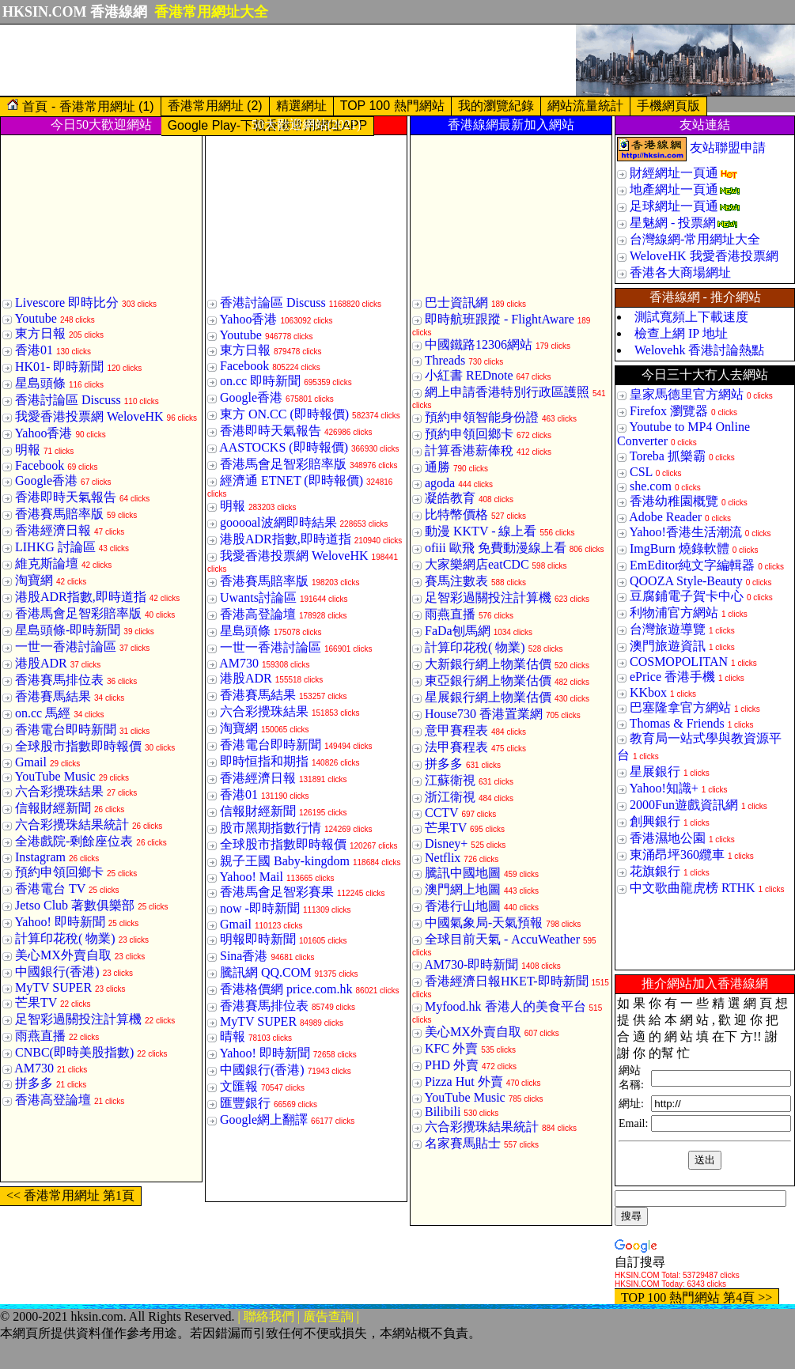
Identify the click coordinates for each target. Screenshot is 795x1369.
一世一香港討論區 (65, 646)
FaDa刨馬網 (457, 630)
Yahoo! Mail (251, 876)
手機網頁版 (668, 105)
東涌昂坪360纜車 (677, 854)
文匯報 (239, 1086)
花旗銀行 (655, 871)
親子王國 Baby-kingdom (285, 861)
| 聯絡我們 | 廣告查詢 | (299, 1316)
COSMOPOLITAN (679, 661)
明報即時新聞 (258, 939)
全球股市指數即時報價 (78, 746)
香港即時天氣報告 (65, 497)
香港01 (34, 350)
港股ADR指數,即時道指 (80, 596)
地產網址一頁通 (674, 189)
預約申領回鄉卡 (59, 872)
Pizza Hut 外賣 (464, 1081)
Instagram (40, 857)
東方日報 (40, 333)
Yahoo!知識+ (663, 788)
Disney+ (446, 843)
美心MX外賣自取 (63, 955)
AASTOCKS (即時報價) (283, 447)
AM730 (34, 1068)
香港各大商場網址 (680, 272)
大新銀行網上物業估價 (488, 664)
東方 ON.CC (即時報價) (284, 414)
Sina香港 (243, 955)
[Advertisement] (288, 60)
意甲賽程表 (456, 730)
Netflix (442, 857)
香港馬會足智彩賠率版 (78, 613)
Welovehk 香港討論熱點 (699, 350)
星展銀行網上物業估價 (488, 697)
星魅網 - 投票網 (673, 222)
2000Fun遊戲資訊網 (684, 804)
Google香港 (46, 480)
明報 (27, 449)
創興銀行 (655, 821)
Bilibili (442, 1111)
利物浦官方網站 (674, 612)
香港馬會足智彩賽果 (277, 891)
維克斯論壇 (46, 563)
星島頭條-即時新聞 (67, 630)
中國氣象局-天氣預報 (484, 922)
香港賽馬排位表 (59, 679)
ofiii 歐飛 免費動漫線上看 (495, 547)
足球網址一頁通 (674, 206)
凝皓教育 (450, 498)
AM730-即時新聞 (471, 964)
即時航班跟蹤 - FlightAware (499, 319)
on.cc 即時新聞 (260, 381)
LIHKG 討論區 (55, 547)
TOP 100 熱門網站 (392, 105)
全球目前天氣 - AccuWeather (502, 939)
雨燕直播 (40, 1035)
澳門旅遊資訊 (668, 645)
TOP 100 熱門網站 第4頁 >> (696, 1297)
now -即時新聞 (260, 908)
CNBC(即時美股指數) (74, 1052)
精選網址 (301, 105)
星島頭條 (40, 383)
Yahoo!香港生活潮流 (685, 532)
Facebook (39, 465)
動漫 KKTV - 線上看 (480, 531)
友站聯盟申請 (728, 147)
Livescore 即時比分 (67, 302)
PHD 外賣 (452, 1065)
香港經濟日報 (53, 530)
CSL (641, 471)
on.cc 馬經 (42, 713)
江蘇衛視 (450, 780)
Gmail (31, 762)
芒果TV (36, 1002)
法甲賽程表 (456, 747)
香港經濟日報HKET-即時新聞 (507, 981)
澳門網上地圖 (463, 889)
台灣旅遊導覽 (668, 629)
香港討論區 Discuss (68, 400)
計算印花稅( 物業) (65, 938)
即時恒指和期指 (264, 761)
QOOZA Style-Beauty (686, 581)
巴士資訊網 (456, 302)
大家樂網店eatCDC (477, 564)
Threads (445, 360)
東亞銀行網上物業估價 (488, 680)
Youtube (35, 318)
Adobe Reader (665, 517)
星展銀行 (655, 771)
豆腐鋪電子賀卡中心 (687, 596)
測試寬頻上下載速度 (691, 316)
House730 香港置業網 (484, 713)
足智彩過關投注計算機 (78, 1019)
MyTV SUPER (53, 987)
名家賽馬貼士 (463, 1143)
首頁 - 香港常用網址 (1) (80, 105)
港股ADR (41, 663)
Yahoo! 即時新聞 (59, 921)
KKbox (648, 692)
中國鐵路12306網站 (478, 344)
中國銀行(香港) (57, 971)
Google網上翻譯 (264, 1119)
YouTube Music (54, 776)
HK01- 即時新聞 (59, 366)
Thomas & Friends (677, 723)
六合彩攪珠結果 (59, 791)
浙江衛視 (450, 797)
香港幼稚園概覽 (674, 501)
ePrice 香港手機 (672, 676)
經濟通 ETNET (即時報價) (291, 480)
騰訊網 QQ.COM (266, 972)
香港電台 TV (50, 888)
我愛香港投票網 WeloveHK (89, 416)
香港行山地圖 (463, 906)
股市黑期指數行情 (270, 827)
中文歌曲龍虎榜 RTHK (692, 887)
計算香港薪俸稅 (469, 450)
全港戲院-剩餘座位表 (74, 841)
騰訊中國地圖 (463, 872)
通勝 (437, 467)
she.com (651, 486)
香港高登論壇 (53, 1099)
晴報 (232, 1036)
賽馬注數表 (456, 581)
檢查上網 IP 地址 (681, 333)
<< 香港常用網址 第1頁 (70, 1195)
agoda (440, 483)
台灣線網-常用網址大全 (695, 239)
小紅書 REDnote (469, 375)
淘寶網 (34, 580)
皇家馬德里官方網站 (687, 394)
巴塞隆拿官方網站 (680, 707)
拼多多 (34, 1083)
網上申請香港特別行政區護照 (507, 392)
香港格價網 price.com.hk (286, 989)
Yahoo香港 (43, 433)
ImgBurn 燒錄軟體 (679, 548)
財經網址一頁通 (674, 173)
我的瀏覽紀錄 (496, 105)
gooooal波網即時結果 (278, 522)
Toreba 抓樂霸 (668, 456)
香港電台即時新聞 (65, 729)
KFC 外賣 (451, 1048)
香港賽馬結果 (53, 696)
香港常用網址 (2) (215, 105)
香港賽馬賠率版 (59, 513)
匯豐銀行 (245, 1103)
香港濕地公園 (668, 838)
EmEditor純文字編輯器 (692, 565)
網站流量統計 (585, 105)
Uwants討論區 (258, 597)
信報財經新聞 (53, 808)
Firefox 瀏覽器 (669, 411)
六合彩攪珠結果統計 (72, 824)
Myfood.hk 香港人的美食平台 (505, 1006)
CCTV (441, 812)
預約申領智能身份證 (482, 417)
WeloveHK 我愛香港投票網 (704, 256)
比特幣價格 (456, 514)
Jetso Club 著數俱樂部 (74, 905)
